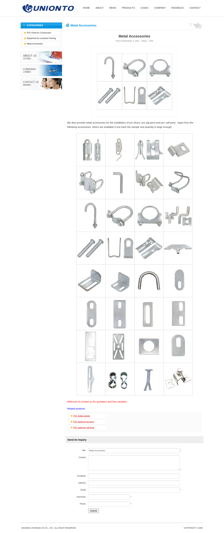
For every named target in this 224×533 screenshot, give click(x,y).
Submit (93, 511)
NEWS (112, 7)
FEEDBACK (177, 7)
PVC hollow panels (81, 416)
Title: (84, 450)
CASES (144, 7)
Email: (83, 490)
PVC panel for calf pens (83, 427)
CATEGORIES (35, 25)
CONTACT (195, 7)
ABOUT (100, 7)
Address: (82, 483)
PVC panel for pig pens (83, 422)
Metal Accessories (35, 44)
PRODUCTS (128, 7)
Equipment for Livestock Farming (41, 38)
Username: (81, 497)
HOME (86, 7)
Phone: (83, 504)
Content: (82, 457)
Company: (81, 476)
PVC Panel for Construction (39, 33)
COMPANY (160, 7)
